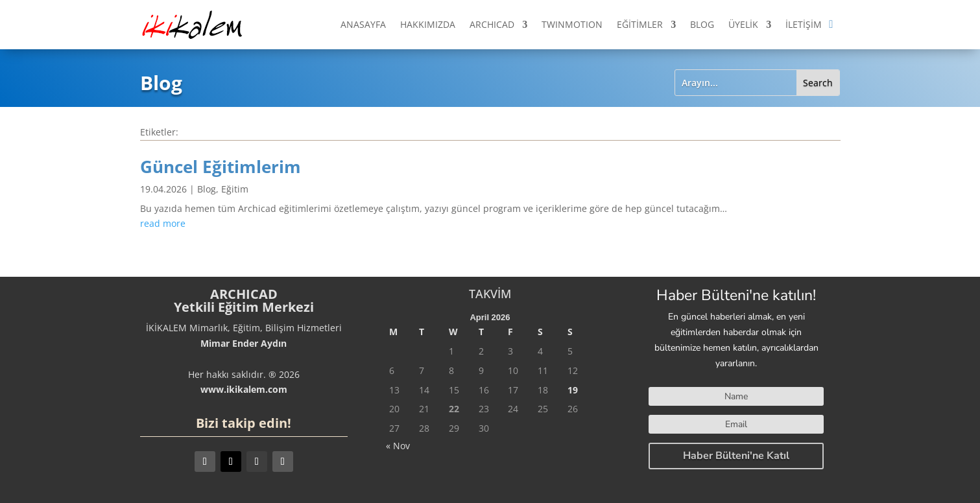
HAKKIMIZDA (427, 24)
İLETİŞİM (803, 24)
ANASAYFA (363, 24)
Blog (206, 189)
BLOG (702, 24)
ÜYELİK (743, 24)
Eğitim (234, 189)
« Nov (398, 445)
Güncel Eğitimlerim (220, 166)
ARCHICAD (492, 24)
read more (162, 223)
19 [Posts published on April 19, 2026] (573, 390)
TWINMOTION (572, 24)
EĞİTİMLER (640, 24)
